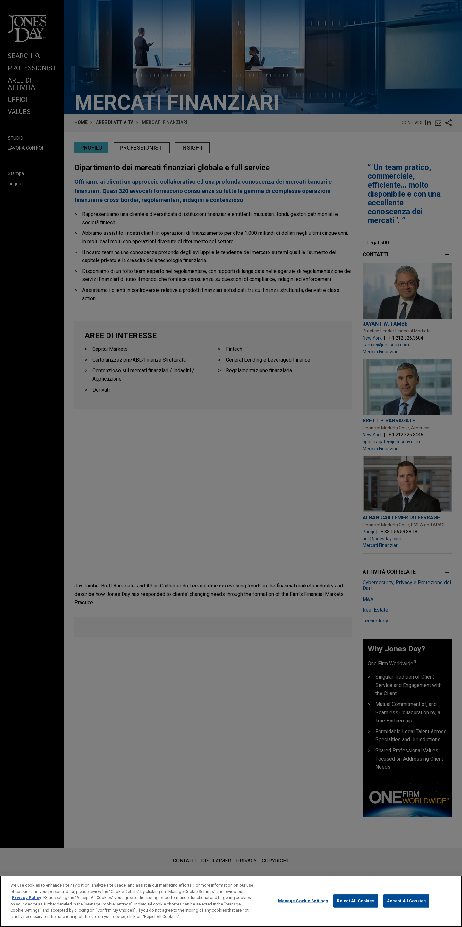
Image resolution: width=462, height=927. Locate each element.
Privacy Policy (26, 907)
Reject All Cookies (355, 910)
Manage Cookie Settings (303, 910)
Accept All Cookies (406, 910)
